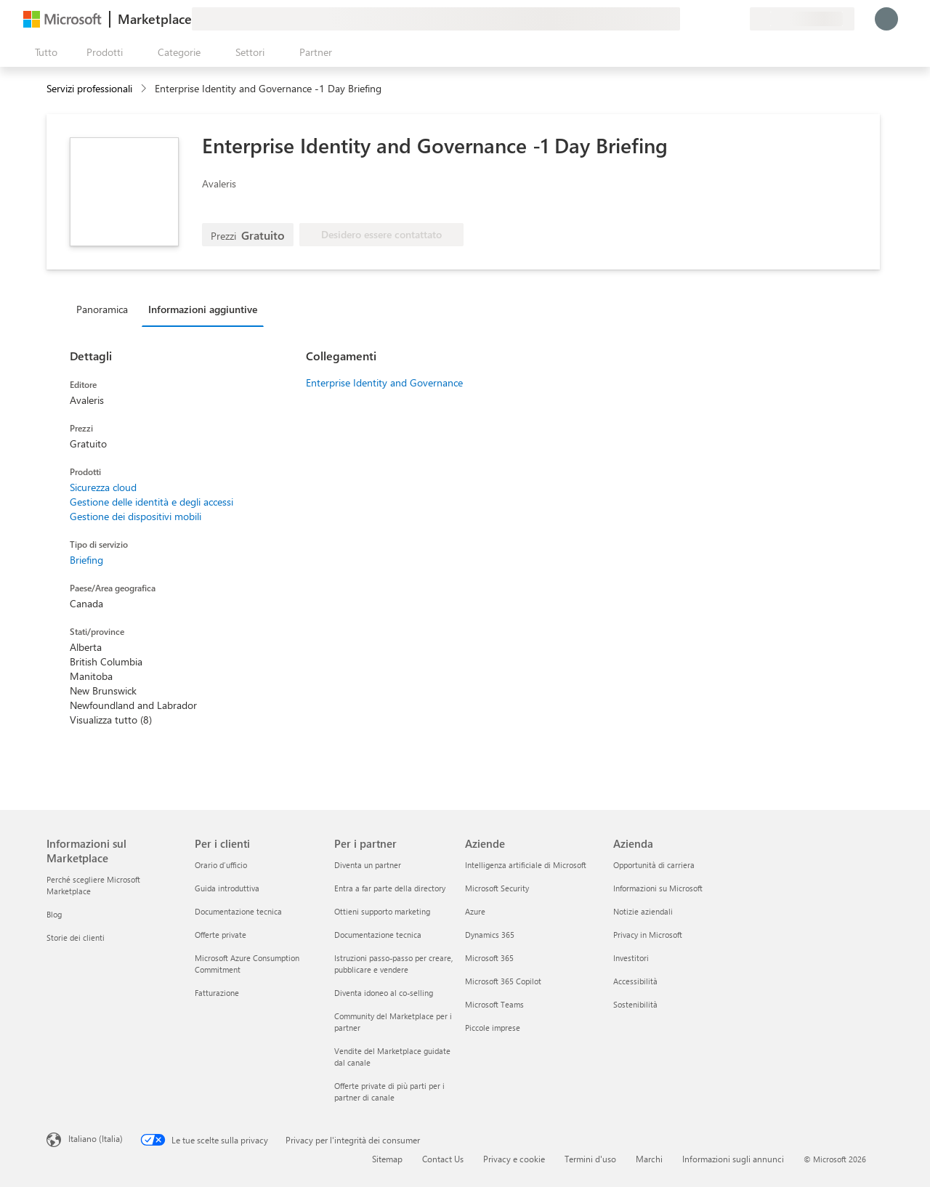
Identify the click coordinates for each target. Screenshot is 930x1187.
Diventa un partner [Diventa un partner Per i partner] (367, 864)
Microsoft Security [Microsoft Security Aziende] (497, 888)
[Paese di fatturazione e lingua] (802, 19)
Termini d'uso (590, 1158)
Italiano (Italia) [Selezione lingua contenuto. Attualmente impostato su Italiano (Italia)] (95, 1138)
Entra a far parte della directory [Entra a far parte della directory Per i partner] (389, 888)
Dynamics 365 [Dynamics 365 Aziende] (489, 934)
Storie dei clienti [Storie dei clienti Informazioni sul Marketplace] (75, 937)
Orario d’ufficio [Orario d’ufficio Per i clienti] (221, 864)
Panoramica (102, 309)
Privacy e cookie (514, 1158)
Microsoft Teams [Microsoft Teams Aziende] (494, 1004)
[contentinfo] (145, 89)
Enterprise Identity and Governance (384, 382)
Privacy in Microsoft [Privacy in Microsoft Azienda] (647, 934)
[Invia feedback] (686, 19)
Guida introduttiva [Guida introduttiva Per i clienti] (227, 888)
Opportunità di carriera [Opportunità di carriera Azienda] (654, 864)
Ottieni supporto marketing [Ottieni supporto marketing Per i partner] (382, 911)
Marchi (649, 1158)
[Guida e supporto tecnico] (703, 19)
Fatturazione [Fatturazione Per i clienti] (217, 992)
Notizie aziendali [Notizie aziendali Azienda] (643, 911)
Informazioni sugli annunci (733, 1158)
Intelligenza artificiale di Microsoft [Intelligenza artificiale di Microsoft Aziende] (525, 864)
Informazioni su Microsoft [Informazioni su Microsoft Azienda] (658, 888)
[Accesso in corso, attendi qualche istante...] (886, 19)
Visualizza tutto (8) (111, 719)
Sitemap (387, 1158)
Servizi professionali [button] (89, 88)
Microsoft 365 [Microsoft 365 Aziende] (489, 957)
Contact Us (443, 1158)
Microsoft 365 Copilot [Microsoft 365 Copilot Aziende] (503, 981)
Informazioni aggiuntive (202, 309)
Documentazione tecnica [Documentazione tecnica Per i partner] (377, 934)
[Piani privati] (738, 19)
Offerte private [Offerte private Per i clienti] (220, 934)
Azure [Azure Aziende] (475, 911)
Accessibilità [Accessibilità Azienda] (635, 981)
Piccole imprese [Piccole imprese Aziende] (492, 1027)
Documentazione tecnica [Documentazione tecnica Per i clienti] (238, 911)
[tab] (106, 309)
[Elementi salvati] (721, 19)
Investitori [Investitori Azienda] (631, 957)
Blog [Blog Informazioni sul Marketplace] (54, 914)
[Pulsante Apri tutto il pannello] (43, 52)
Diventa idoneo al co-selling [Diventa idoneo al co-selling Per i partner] (383, 992)
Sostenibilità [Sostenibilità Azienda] (635, 1004)
